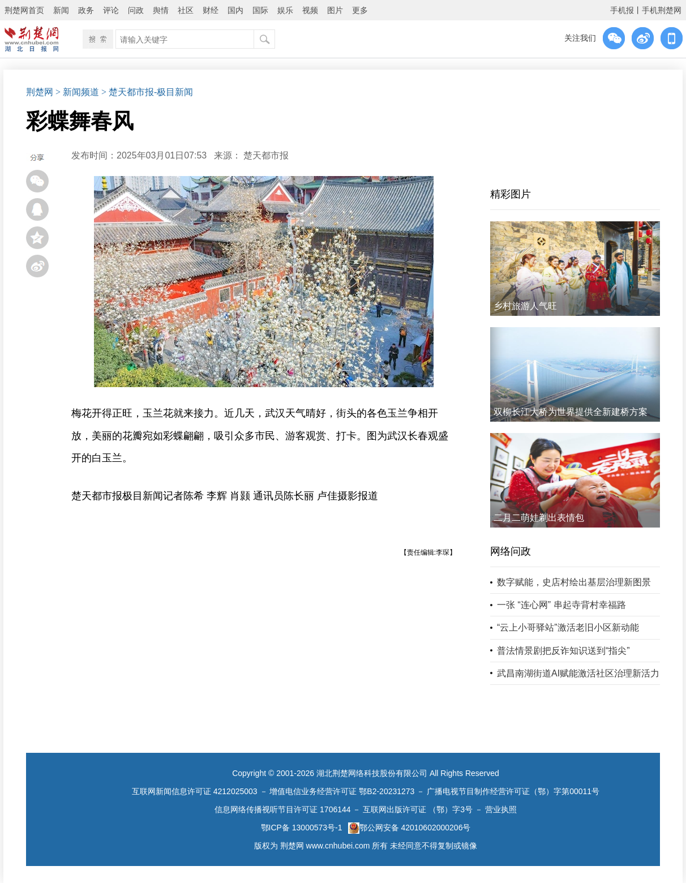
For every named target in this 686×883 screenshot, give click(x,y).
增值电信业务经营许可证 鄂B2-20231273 (341, 791)
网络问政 (510, 551)
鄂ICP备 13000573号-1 (301, 827)
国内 (235, 10)
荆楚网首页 (24, 10)
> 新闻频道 (77, 92)
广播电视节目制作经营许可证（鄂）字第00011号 (513, 791)
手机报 (622, 10)
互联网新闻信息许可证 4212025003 (195, 791)
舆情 (161, 10)
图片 (335, 10)
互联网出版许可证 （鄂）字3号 (418, 809)
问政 (136, 10)
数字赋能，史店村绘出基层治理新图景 (574, 582)
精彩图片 (510, 194)
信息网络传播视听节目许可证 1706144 (282, 809)
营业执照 (501, 809)
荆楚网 (39, 92)
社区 (186, 10)
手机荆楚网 (661, 10)
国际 (260, 10)
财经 (210, 10)
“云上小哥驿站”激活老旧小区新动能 (568, 627)
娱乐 (285, 10)
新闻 (61, 10)
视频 (310, 10)
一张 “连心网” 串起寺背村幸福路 (561, 605)
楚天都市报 (266, 155)
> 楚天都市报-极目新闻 (147, 92)
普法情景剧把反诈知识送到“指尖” (563, 650)
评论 (111, 10)
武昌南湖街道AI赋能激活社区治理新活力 (578, 673)
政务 (86, 10)
